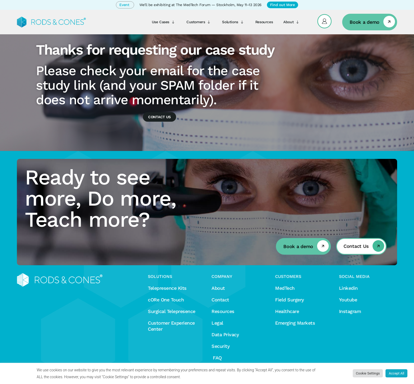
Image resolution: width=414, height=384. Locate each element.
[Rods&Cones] (51, 22)
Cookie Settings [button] (368, 373)
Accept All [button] (396, 373)
